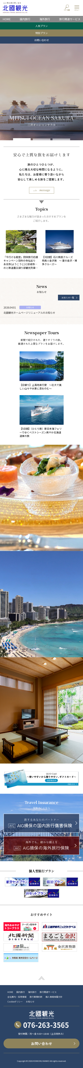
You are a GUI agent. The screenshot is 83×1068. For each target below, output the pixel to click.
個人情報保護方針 (53, 996)
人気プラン (41, 26)
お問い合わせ (41, 40)
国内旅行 (25, 19)
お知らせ (30, 1001)
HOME (7, 19)
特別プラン (41, 33)
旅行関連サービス (69, 19)
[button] (22, 139)
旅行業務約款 (36, 996)
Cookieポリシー (15, 1001)
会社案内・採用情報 (16, 996)
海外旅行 (44, 19)
